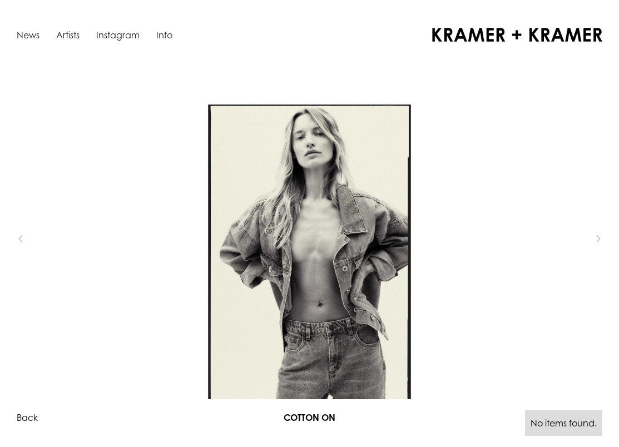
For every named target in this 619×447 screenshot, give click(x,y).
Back (27, 417)
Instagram (118, 35)
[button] (39, 239)
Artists (68, 35)
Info (164, 35)
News (28, 35)
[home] (517, 35)
